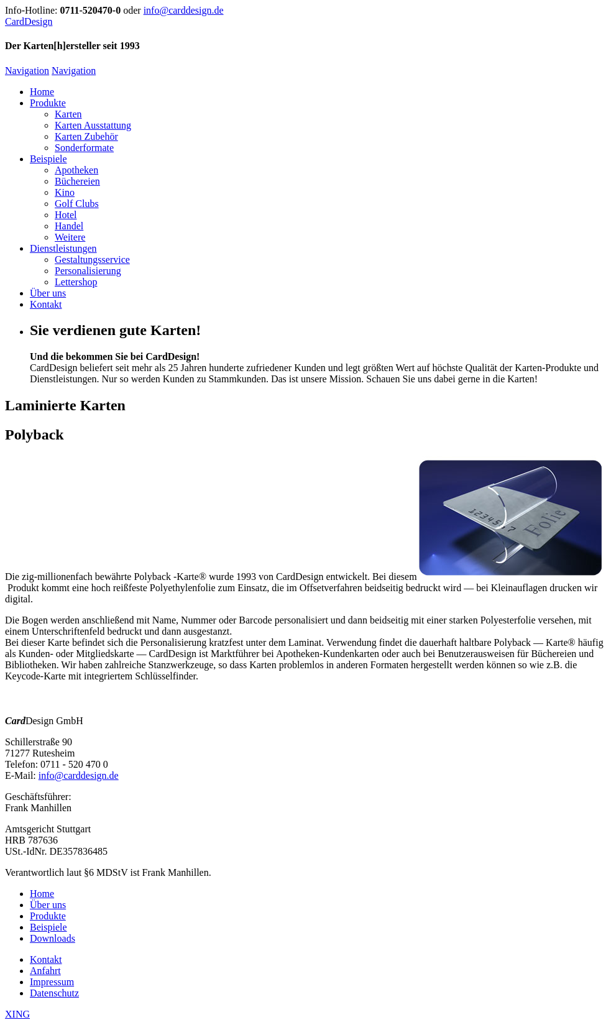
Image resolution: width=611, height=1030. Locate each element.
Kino (65, 192)
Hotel (66, 214)
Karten (68, 114)
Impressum (52, 982)
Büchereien (77, 181)
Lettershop (76, 282)
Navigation (27, 70)
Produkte (48, 103)
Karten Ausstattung (93, 125)
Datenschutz (54, 993)
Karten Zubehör (86, 136)
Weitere (70, 237)
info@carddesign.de (184, 10)
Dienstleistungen (63, 248)
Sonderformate (84, 147)
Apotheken (76, 170)
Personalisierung (88, 270)
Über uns (48, 293)
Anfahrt (45, 970)
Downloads (52, 938)
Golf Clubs (77, 203)
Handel (69, 226)
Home (42, 91)
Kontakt (46, 304)
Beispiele (48, 159)
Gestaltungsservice (92, 259)
